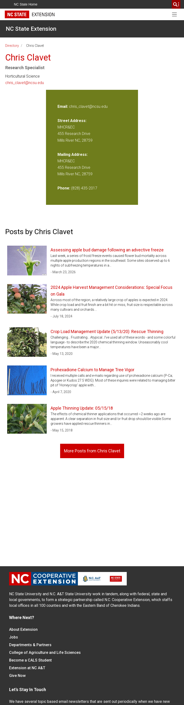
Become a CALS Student (30, 660)
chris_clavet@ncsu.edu (24, 82)
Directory (12, 46)
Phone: (64, 188)
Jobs (13, 637)
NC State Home (25, 4)
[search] (176, 4)
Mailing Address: (73, 154)
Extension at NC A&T (27, 668)
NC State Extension (31, 28)
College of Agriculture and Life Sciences (45, 652)
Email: (63, 106)
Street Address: (72, 120)
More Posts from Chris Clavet (92, 450)
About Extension (23, 629)
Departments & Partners (30, 645)
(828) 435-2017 (84, 188)
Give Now (17, 675)
